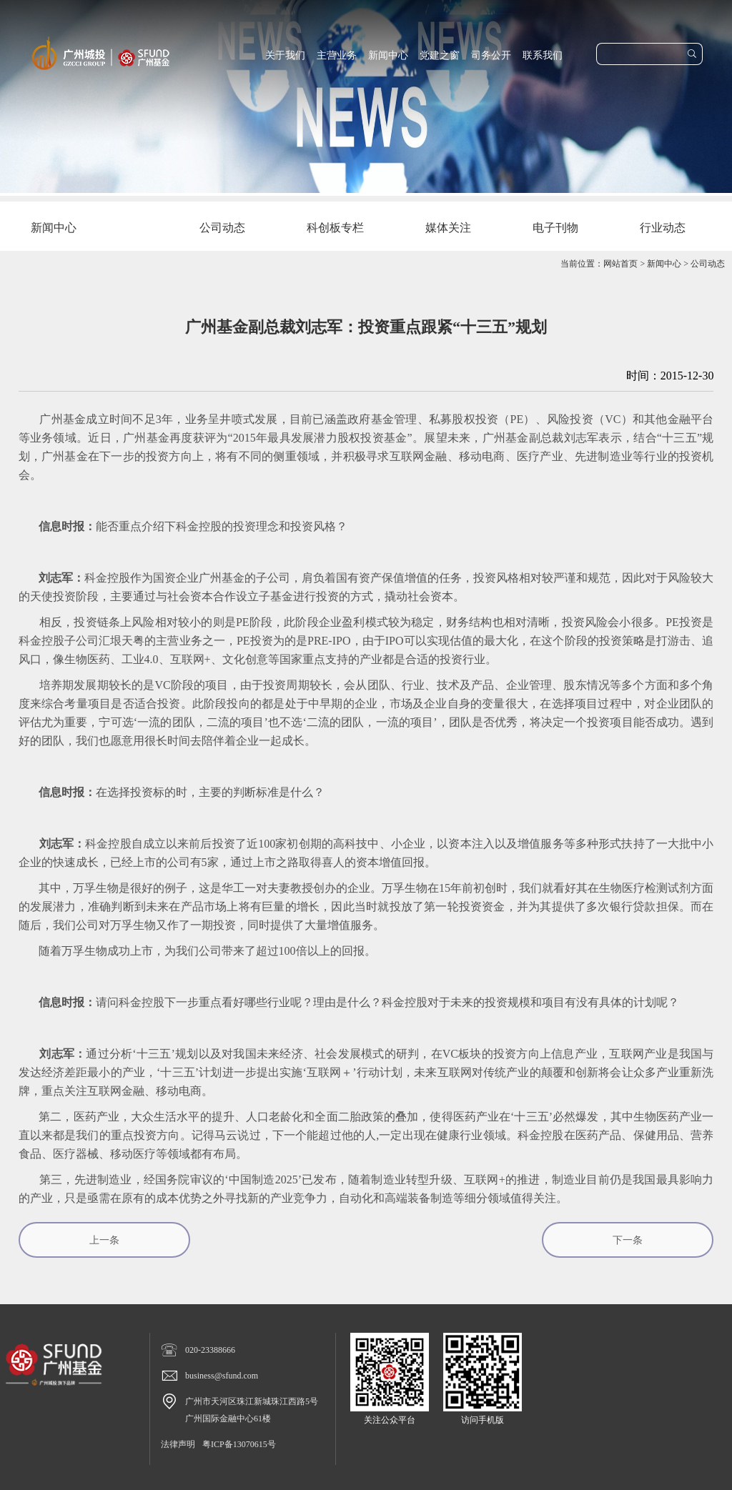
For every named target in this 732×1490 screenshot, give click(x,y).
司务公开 (491, 55)
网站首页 (620, 264)
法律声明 (178, 1444)
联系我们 (543, 55)
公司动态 (708, 264)
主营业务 (337, 55)
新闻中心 (388, 55)
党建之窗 (440, 55)
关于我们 (285, 55)
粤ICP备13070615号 (239, 1444)
